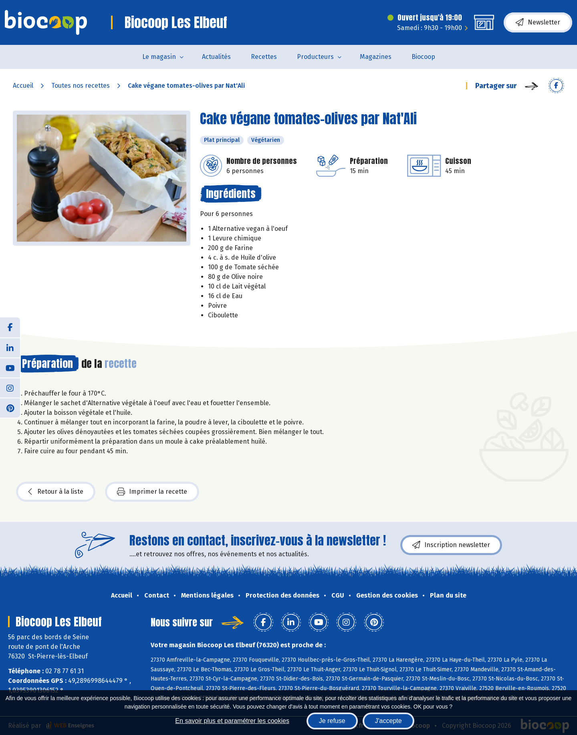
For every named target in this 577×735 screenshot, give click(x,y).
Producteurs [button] (315, 57)
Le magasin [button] (159, 57)
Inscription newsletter (451, 545)
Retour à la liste (55, 492)
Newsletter (538, 22)
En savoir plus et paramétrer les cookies (232, 720)
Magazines (375, 57)
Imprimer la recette (152, 492)
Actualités (216, 57)
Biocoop (423, 57)
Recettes (264, 57)
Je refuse (332, 720)
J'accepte (388, 720)
